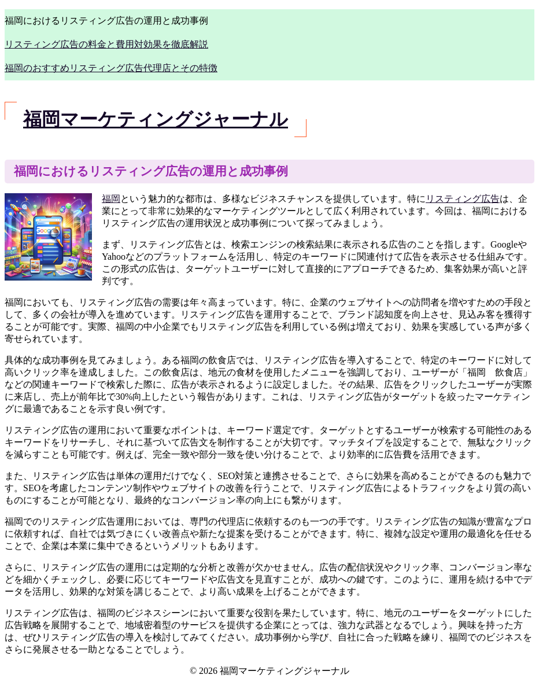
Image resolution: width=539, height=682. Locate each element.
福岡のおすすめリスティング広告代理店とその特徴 (111, 68)
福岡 (111, 199)
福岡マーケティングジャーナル (155, 119)
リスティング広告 (463, 199)
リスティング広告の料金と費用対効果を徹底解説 (106, 44)
